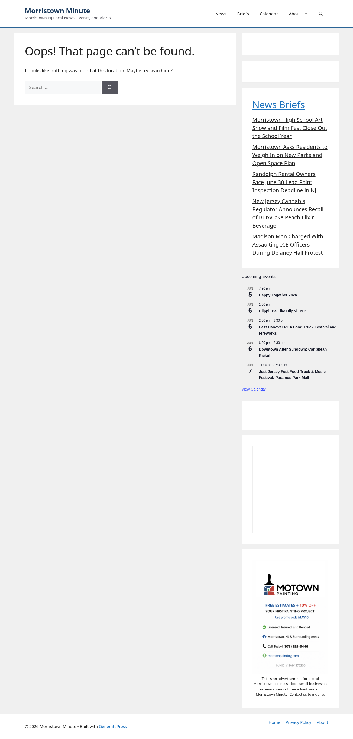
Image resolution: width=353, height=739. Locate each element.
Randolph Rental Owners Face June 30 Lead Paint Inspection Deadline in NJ (284, 182)
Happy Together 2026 (278, 295)
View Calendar (254, 389)
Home (274, 722)
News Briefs (278, 104)
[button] (320, 13)
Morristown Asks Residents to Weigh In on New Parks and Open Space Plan (290, 155)
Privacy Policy (298, 722)
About (301, 13)
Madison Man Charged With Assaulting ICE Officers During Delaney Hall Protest (287, 244)
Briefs (243, 13)
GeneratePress (113, 726)
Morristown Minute (57, 10)
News (220, 13)
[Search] (110, 87)
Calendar (269, 13)
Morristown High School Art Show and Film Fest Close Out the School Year (289, 128)
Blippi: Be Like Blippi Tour (282, 311)
